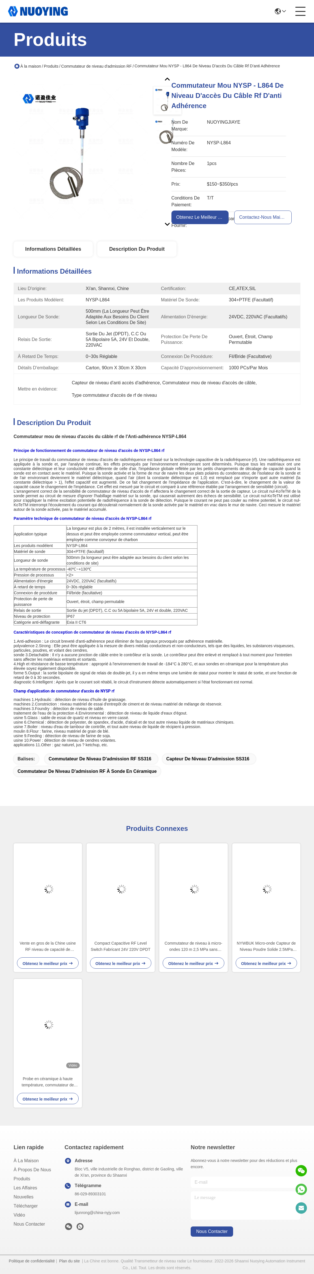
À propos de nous (32, 1169)
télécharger (26, 1206)
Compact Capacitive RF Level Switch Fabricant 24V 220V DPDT (120, 946)
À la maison (30, 66)
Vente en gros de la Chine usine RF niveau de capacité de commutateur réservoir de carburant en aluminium (48, 947)
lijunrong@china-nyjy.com (97, 1212)
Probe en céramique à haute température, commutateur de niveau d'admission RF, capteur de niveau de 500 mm (48, 1082)
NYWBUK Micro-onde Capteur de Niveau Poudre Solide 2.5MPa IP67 (266, 947)
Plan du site (69, 1261)
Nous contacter (29, 1224)
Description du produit (137, 249)
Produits (51, 66)
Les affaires (25, 1187)
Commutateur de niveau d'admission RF (96, 66)
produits (22, 1178)
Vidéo (19, 1215)
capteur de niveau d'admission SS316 (208, 758)
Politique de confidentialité (32, 1261)
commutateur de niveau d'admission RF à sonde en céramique (87, 771)
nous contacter (211, 1231)
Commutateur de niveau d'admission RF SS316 (100, 758)
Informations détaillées (53, 249)
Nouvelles (23, 1196)
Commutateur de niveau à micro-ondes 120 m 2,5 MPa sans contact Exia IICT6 (193, 947)
